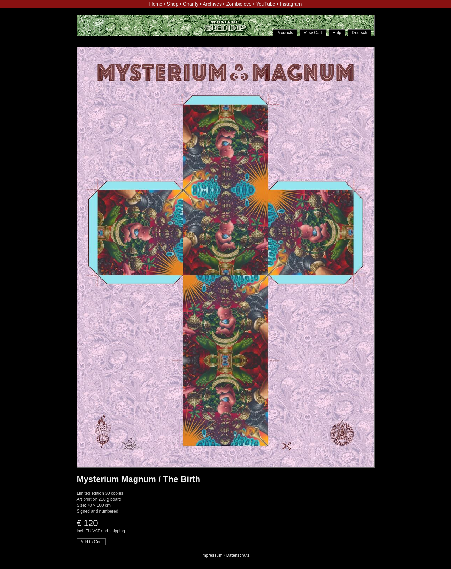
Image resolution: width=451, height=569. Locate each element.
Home (155, 4)
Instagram (291, 4)
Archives (212, 4)
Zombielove (239, 4)
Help (337, 32)
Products (285, 32)
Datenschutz (238, 555)
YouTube (265, 4)
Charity (190, 4)
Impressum (212, 555)
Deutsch (359, 32)
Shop (173, 4)
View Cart (313, 32)
